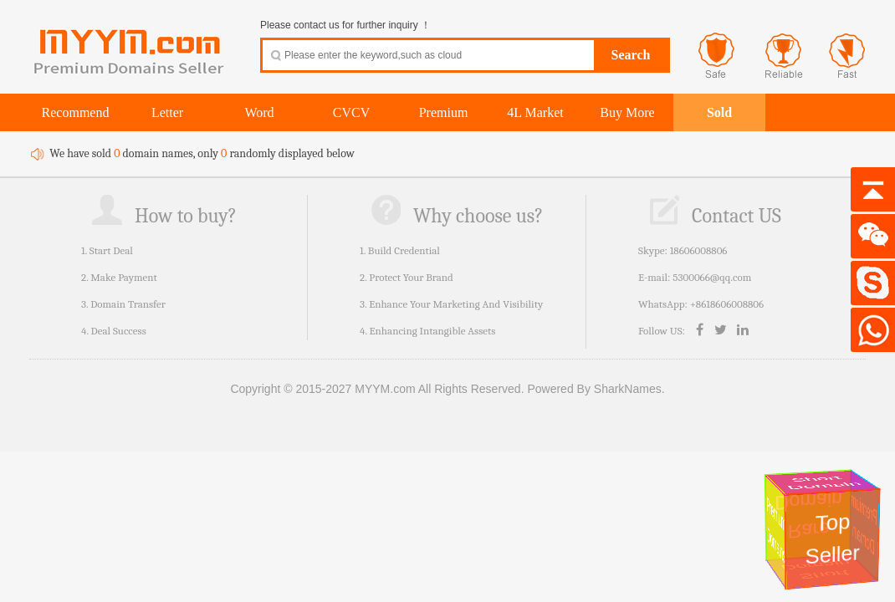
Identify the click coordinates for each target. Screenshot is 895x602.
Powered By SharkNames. (595, 388)
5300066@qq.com (712, 277)
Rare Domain (810, 515)
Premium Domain (865, 524)
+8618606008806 (727, 304)
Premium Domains (775, 530)
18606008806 (699, 250)
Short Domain (824, 483)
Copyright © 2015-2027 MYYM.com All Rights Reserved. (377, 388)
